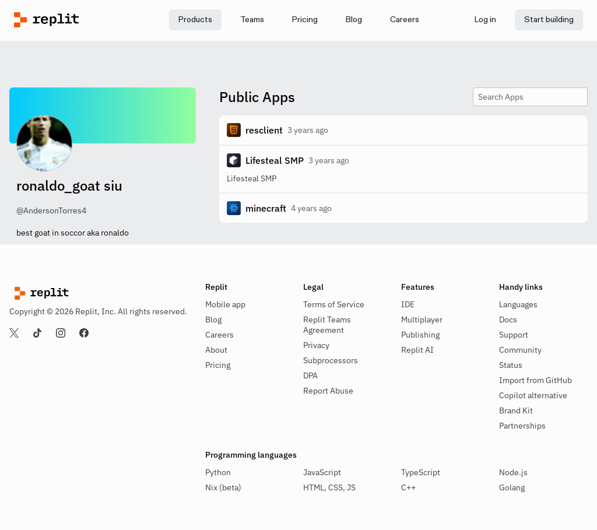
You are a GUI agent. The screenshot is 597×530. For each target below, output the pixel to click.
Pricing (217, 365)
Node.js (513, 472)
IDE (408, 304)
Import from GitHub (535, 380)
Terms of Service (333, 304)
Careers (219, 334)
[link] (252, 19)
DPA (310, 375)
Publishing (420, 334)
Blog (213, 319)
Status (510, 365)
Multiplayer (422, 319)
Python (218, 472)
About (216, 350)
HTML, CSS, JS (329, 487)
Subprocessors (330, 360)
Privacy (316, 345)
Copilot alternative (533, 395)
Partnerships (522, 425)
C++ (408, 487)
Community (520, 350)
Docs (508, 319)
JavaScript (322, 472)
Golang (512, 487)
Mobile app (225, 304)
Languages (518, 304)
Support (513, 334)
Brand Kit (516, 410)
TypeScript (420, 472)
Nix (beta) (223, 487)
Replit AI (417, 350)
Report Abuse (328, 390)
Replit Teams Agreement (327, 324)
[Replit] (85, 19)
